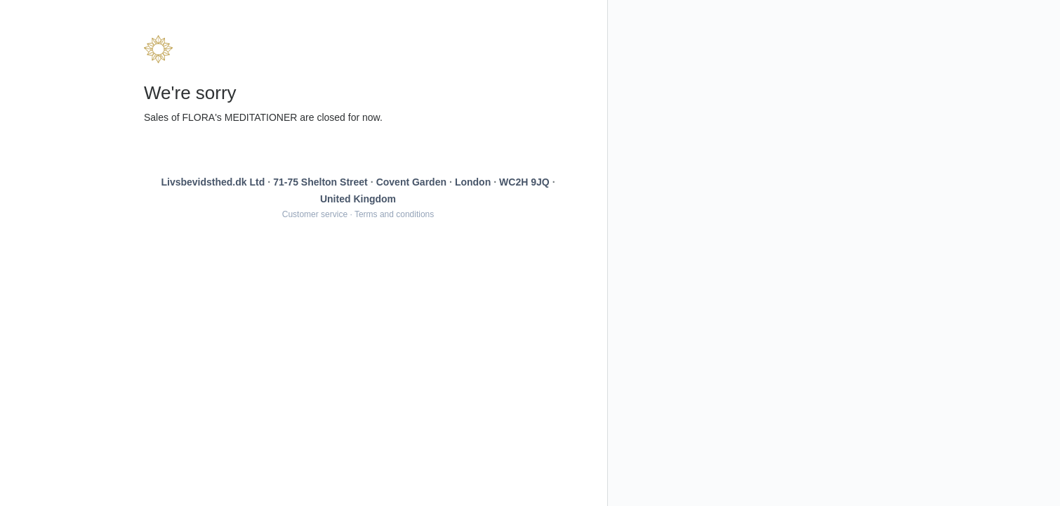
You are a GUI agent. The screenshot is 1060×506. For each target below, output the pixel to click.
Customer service (314, 214)
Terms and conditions (394, 214)
